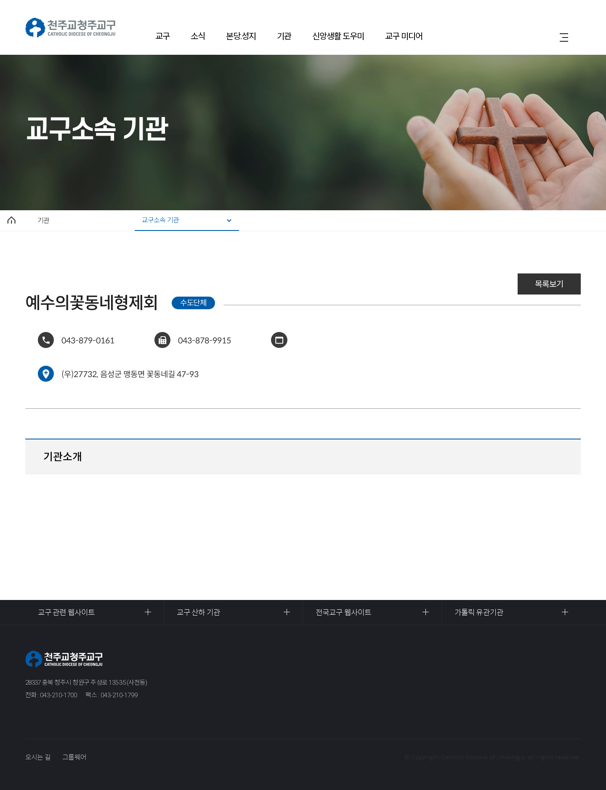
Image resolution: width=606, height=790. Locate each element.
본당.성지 (241, 36)
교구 (162, 36)
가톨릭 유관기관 (478, 612)
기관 (284, 36)
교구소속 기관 (160, 220)
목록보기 (549, 284)
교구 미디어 (404, 36)
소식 (198, 36)
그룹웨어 (74, 757)
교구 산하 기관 (198, 612)
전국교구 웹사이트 (343, 612)
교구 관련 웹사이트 (66, 612)
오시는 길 (37, 757)
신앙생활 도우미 (338, 36)
